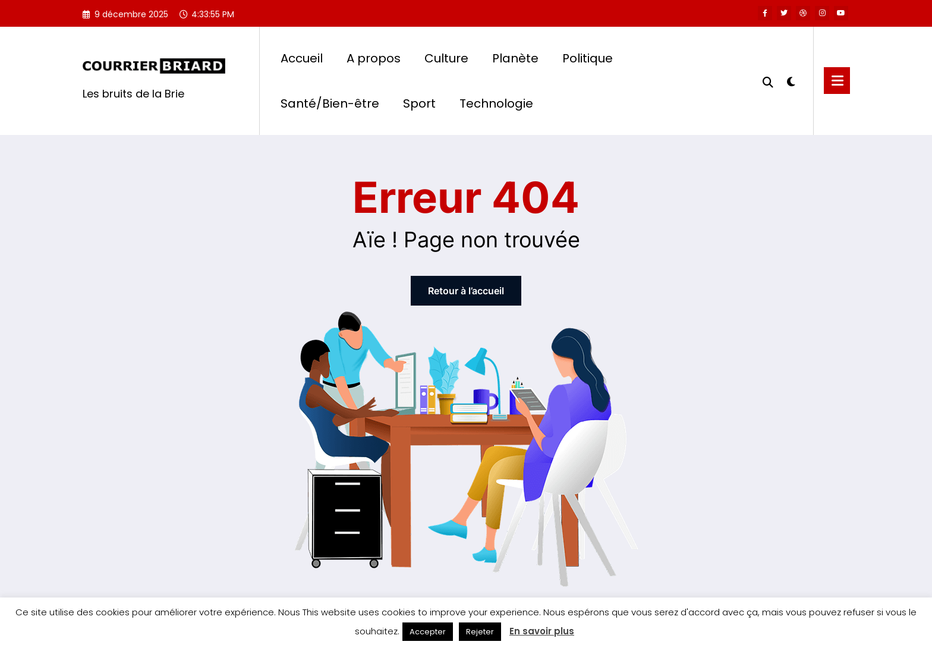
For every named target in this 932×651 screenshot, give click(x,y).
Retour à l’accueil (466, 291)
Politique (587, 58)
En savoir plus (541, 631)
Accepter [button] (428, 631)
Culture (446, 58)
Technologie (496, 103)
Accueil (302, 58)
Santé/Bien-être (330, 103)
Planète (515, 58)
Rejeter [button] (480, 631)
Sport (419, 103)
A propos (374, 58)
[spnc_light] (791, 80)
